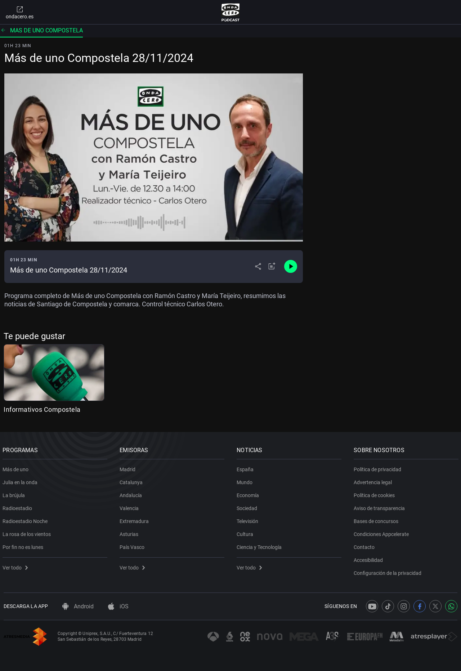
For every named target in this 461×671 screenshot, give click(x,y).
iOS (118, 606)
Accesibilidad (369, 559)
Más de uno (17, 468)
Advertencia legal (374, 481)
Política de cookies (375, 494)
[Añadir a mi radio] (271, 266)
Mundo (246, 481)
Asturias (130, 533)
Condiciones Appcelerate (382, 533)
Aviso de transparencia (380, 507)
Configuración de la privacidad (388, 572)
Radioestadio (18, 507)
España (246, 468)
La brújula (15, 494)
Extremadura (135, 520)
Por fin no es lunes (24, 546)
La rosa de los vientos (28, 533)
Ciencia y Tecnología (260, 546)
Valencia (130, 507)
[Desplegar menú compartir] (258, 266)
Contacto (365, 546)
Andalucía (132, 494)
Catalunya (132, 481)
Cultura (246, 533)
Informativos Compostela (42, 409)
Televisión (248, 520)
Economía (249, 494)
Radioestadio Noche (26, 520)
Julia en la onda (21, 481)
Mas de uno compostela (41, 30)
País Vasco (133, 546)
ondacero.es (19, 12)
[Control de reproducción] (290, 266)
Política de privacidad (378, 468)
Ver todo (16, 566)
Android (78, 606)
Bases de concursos (377, 520)
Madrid (128, 468)
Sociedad (248, 507)
